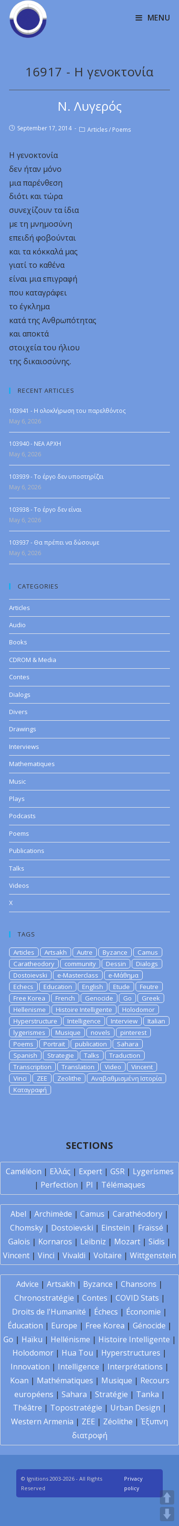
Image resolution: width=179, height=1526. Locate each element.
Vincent (142, 1067)
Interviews (24, 746)
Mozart (127, 1241)
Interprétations (135, 1366)
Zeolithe (69, 1078)
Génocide (149, 1325)
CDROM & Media (32, 659)
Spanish (25, 1055)
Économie (143, 1311)
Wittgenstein (153, 1255)
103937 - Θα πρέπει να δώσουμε (54, 542)
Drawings (22, 729)
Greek (151, 998)
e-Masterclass (77, 975)
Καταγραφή (30, 1089)
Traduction (124, 1055)
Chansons (139, 1284)
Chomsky (26, 1227)
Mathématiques (65, 1380)
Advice (27, 1284)
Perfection (59, 1184)
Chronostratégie (44, 1298)
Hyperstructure (35, 1021)
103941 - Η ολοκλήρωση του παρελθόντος (67, 411)
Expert (90, 1171)
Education (57, 986)
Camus (147, 952)
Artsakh (55, 952)
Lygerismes (153, 1171)
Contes (19, 677)
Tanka (147, 1394)
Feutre (149, 986)
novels (100, 1032)
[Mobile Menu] (153, 17)
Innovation (30, 1366)
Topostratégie (76, 1407)
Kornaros (55, 1241)
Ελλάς (60, 1171)
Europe (64, 1325)
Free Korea (29, 998)
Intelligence (84, 1021)
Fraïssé (150, 1227)
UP (167, 1497)
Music (17, 781)
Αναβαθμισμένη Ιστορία (126, 1078)
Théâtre (27, 1407)
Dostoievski (30, 975)
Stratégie (111, 1394)
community (80, 963)
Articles (97, 130)
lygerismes (29, 1032)
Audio (17, 625)
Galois (19, 1241)
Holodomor (138, 1009)
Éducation (25, 1325)
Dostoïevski (72, 1227)
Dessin (116, 963)
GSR (117, 1171)
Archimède (53, 1214)
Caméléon (24, 1171)
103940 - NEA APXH (35, 444)
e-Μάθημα (123, 975)
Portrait (54, 1044)
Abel (18, 1214)
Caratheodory (33, 963)
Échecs (106, 1311)
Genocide (99, 998)
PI (89, 1184)
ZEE (42, 1078)
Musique (68, 1032)
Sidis (156, 1241)
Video (113, 1067)
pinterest (133, 1032)
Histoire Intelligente (84, 1009)
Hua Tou (77, 1352)
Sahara (127, 1044)
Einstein (115, 1227)
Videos (19, 885)
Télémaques (123, 1184)
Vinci (20, 1078)
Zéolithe (118, 1421)
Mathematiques (32, 763)
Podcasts (22, 815)
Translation (78, 1067)
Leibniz (93, 1241)
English (92, 986)
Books (18, 642)
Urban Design (135, 1407)
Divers (18, 711)
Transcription (32, 1067)
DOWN (167, 1514)
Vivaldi (74, 1255)
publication (91, 1044)
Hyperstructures (130, 1352)
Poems (121, 130)
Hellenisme (29, 1009)
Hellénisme (70, 1339)
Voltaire (108, 1255)
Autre (85, 952)
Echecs (23, 986)
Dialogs (20, 694)
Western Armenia (42, 1421)
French (65, 998)
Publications (26, 850)
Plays (17, 798)
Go (127, 998)
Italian (156, 1021)
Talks (16, 868)
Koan (19, 1380)
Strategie (60, 1055)
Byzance (115, 952)
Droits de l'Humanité (49, 1311)
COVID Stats (137, 1298)
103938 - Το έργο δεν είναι (45, 509)
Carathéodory (137, 1214)
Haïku (31, 1339)
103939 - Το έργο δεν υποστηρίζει (56, 477)
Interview (124, 1021)
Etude (121, 986)
